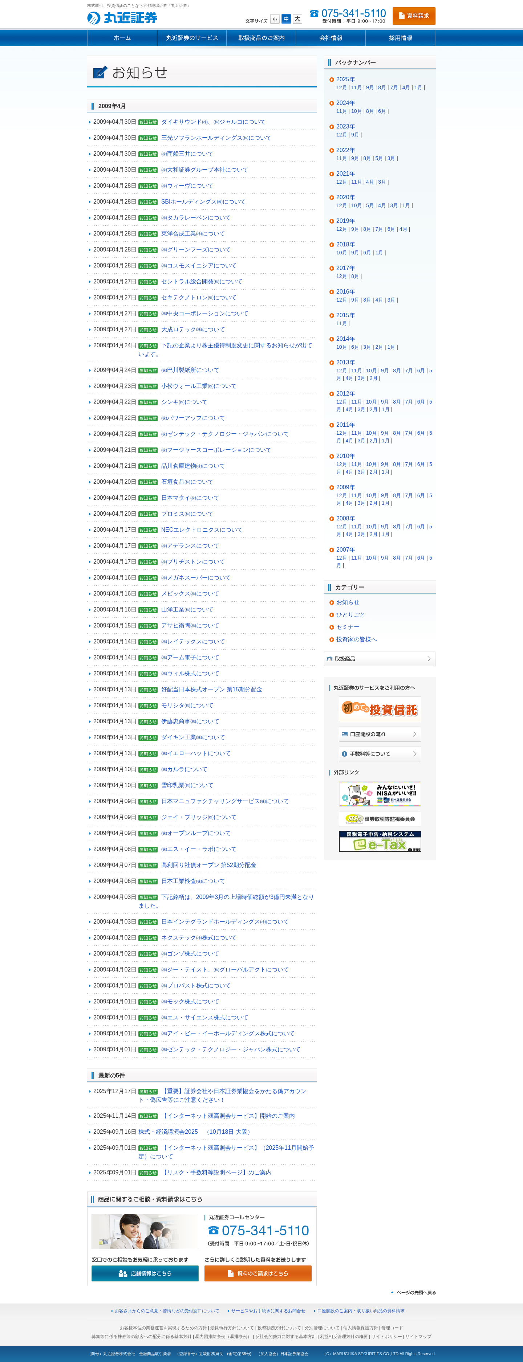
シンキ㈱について (184, 402)
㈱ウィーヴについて (187, 186)
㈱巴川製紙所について (190, 370)
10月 (356, 111)
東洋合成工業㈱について (193, 233)
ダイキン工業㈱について (193, 737)
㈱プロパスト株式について (196, 985)
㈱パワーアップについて (193, 418)
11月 (356, 87)
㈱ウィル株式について (190, 673)
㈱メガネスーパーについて (196, 577)
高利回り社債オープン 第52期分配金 (208, 865)
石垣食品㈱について (187, 482)
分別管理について (322, 1327)
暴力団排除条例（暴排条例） (223, 1336)
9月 (370, 87)
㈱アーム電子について (190, 657)
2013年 (345, 362)
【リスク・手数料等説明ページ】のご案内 (216, 1172)
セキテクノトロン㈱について (199, 297)
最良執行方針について (232, 1327)
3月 (392, 158)
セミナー (348, 627)
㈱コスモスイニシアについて (199, 265)
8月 (382, 87)
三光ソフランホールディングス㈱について (216, 138)
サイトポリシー (387, 1336)
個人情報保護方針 (360, 1327)
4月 (406, 87)
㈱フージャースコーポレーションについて (216, 450)
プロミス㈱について (187, 514)
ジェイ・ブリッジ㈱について (199, 817)
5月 (379, 158)
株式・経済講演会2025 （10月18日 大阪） (195, 1132)
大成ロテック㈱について (193, 329)
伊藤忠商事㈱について (190, 721)
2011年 (345, 425)
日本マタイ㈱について (190, 498)
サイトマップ (418, 1336)
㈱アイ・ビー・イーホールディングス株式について (228, 1033)
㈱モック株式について (190, 1001)
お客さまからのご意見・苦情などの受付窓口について (167, 1310)
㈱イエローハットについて (196, 753)
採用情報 (401, 38)
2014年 (345, 339)
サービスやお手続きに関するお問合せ (268, 1310)
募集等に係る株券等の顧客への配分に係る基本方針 (142, 1336)
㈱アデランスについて (190, 546)
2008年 (345, 518)
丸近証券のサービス (192, 38)
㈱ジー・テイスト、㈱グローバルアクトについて (225, 969)
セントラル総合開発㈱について (202, 281)
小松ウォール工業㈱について (199, 386)
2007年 (345, 550)
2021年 (345, 174)
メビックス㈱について (190, 593)
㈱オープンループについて (196, 833)
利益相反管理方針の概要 (344, 1336)
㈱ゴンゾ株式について (190, 953)
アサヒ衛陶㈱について (190, 625)
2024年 (345, 103)
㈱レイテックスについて (193, 641)
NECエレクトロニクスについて (202, 530)
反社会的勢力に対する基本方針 (285, 1336)
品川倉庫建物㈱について (193, 466)
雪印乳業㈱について (187, 785)
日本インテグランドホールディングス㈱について (225, 922)
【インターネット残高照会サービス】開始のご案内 (228, 1116)
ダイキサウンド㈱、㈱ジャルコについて (213, 122)
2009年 (345, 487)
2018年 (345, 244)
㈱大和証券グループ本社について (204, 170)
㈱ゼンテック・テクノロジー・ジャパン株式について (231, 1049)
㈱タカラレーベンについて (196, 217)
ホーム (122, 38)
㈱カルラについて (184, 769)
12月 (341, 87)
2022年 (345, 150)
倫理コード (392, 1327)
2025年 (345, 79)
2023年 (345, 126)
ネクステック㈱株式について (199, 937)
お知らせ (348, 602)
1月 (418, 87)
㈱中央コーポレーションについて (204, 313)
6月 (382, 111)
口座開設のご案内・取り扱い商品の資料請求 (361, 1310)
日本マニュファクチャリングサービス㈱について (225, 801)
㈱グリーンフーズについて (196, 249)
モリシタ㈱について (187, 705)
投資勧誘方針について (279, 1327)
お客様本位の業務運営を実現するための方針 (163, 1327)
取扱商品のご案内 (261, 38)
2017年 (345, 268)
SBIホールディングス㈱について (203, 202)
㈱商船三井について (187, 154)
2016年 (345, 292)
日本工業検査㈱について (193, 881)
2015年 (345, 315)
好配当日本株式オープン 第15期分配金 (211, 689)
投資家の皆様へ (356, 639)
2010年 (345, 456)
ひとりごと (350, 615)
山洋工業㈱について (187, 609)
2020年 (345, 197)
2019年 (345, 221)
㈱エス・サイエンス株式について (204, 1017)
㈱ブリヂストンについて (193, 562)
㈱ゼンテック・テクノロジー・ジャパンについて (225, 434)
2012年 (345, 393)
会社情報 (331, 38)
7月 (394, 87)
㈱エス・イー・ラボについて (199, 849)
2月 (379, 347)
